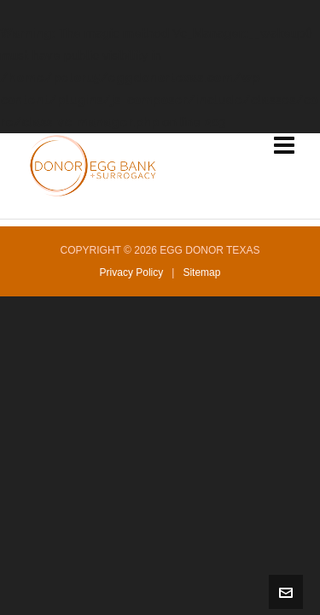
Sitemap (201, 272)
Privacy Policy (132, 272)
